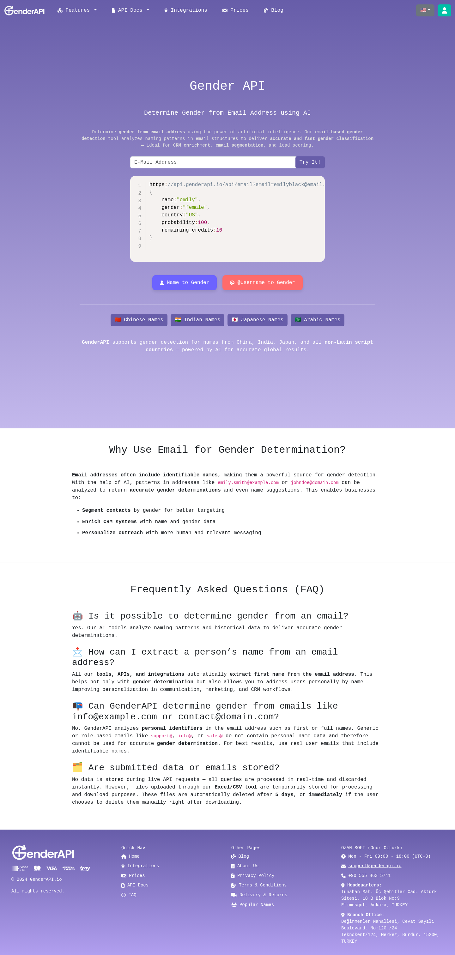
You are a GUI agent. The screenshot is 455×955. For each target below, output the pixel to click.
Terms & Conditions (259, 885)
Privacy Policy (253, 875)
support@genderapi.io (374, 865)
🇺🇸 (423, 10)
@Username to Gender (262, 283)
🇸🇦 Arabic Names (318, 320)
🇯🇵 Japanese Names (257, 320)
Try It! (310, 162)
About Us (244, 865)
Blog (273, 10)
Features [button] (75, 10)
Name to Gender (184, 283)
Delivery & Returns (259, 895)
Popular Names (252, 904)
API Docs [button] (129, 10)
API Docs (135, 885)
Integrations (185, 10)
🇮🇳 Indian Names (198, 320)
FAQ (128, 895)
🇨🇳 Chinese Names (139, 320)
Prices (235, 10)
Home (130, 856)
